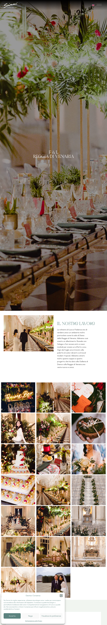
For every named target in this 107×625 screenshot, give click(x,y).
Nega (30, 616)
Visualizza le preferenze (51, 616)
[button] (61, 595)
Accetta (12, 616)
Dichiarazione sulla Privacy (33, 621)
